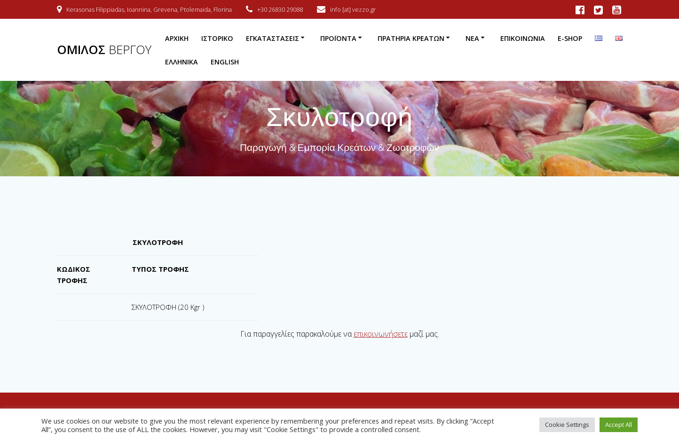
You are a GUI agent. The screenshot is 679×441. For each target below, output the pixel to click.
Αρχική (177, 38)
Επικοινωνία (522, 38)
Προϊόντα (338, 38)
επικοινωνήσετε (381, 334)
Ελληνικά (181, 61)
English (225, 61)
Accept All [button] (618, 424)
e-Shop (570, 38)
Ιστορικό (217, 38)
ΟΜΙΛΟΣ (104, 50)
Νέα (472, 38)
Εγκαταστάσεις (272, 38)
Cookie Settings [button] (567, 424)
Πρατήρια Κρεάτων (411, 38)
